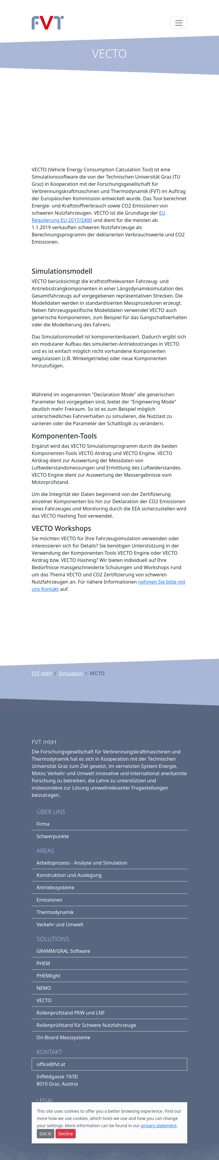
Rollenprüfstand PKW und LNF (70, 1012)
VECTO (44, 1000)
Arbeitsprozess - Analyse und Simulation (81, 862)
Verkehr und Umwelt (59, 924)
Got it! (46, 1134)
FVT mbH (42, 673)
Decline (65, 1134)
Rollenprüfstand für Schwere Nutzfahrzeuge (86, 1025)
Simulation (71, 673)
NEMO (43, 988)
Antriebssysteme (55, 887)
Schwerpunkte (52, 836)
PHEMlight (48, 975)
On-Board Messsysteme (63, 1037)
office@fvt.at (51, 1064)
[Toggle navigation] (178, 23)
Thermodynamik (55, 912)
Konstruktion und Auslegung (69, 875)
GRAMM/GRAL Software (63, 951)
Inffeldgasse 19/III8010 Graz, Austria (57, 1080)
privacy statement (159, 1125)
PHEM (43, 963)
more (42, 1118)
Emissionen (49, 900)
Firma (42, 824)
